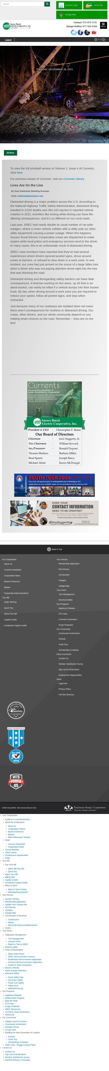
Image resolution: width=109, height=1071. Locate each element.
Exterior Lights (11, 947)
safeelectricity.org (15, 988)
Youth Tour (63, 644)
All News (10, 153)
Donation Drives (12, 1027)
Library (73, 178)
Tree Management (67, 594)
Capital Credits (10, 620)
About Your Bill (10, 614)
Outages (62, 580)
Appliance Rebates (67, 608)
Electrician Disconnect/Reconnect (22, 925)
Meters (11, 922)
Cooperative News (12, 576)
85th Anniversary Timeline (19, 837)
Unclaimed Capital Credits (15, 625)
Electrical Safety (66, 600)
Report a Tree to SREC (18, 944)
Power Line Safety (16, 983)
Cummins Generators (68, 619)
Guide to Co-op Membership (17, 819)
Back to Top (57, 549)
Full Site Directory (66, 694)
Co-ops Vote (10, 1030)
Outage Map (64, 586)
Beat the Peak (11, 1001)
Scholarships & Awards (69, 650)
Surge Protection (66, 625)
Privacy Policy (65, 689)
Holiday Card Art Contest (16, 1021)
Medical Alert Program (14, 998)
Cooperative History (16, 829)
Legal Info (63, 683)
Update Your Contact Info (16, 904)
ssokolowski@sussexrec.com (30, 196)
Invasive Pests (14, 941)
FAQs (7, 858)
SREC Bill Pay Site (16, 869)
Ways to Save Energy (17, 889)
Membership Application (69, 564)
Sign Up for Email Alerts (69, 669)
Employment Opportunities (70, 675)
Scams (8, 928)
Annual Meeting (12, 850)
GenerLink (9, 1015)
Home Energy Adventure (15, 970)
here (20, 172)
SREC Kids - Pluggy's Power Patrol (20, 1045)
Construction (64, 575)
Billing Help (10, 877)
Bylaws (7, 587)
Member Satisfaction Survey (71, 664)
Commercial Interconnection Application (25, 962)
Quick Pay (8, 608)
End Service (64, 569)
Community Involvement (69, 633)
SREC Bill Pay (10, 602)
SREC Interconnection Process (21, 957)
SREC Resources (12, 1009)
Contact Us (63, 658)
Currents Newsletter (12, 570)
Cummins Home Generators (17, 1012)
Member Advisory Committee (17, 1060)
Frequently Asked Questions (16, 593)
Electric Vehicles (12, 968)
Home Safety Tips (15, 977)
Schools (62, 639)
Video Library (11, 852)
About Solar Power (16, 954)
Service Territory (12, 899)
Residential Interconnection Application (24, 959)
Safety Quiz (13, 985)
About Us (8, 564)
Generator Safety (15, 980)
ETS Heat (63, 614)
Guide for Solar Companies (19, 965)
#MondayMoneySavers (18, 892)
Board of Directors (12, 581)
